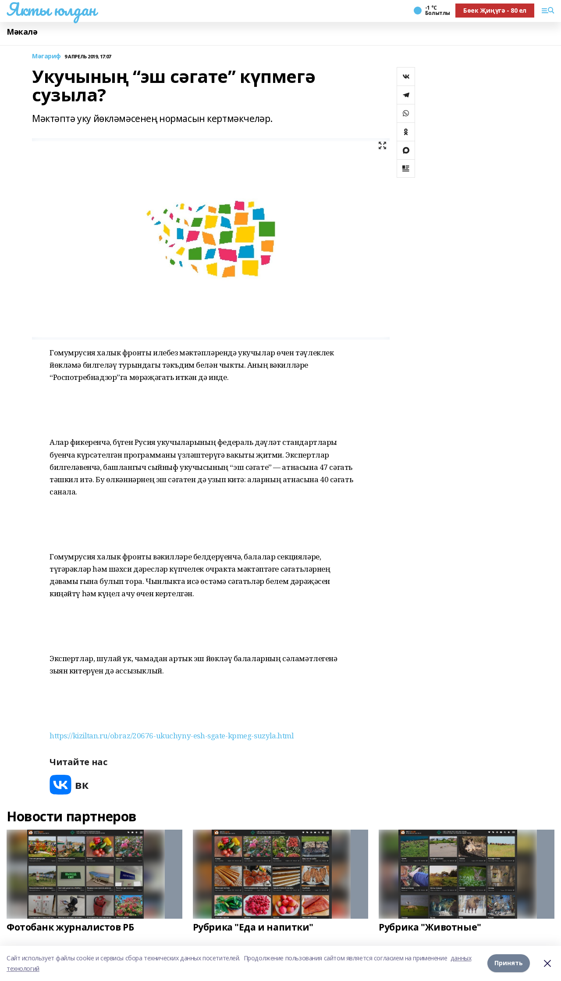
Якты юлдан (51, 9)
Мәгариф (46, 56)
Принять (508, 963)
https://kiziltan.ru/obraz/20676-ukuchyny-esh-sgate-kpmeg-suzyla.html (171, 735)
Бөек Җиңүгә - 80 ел (494, 10)
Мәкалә (22, 31)
